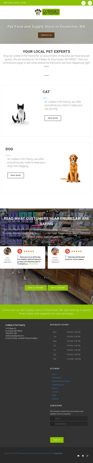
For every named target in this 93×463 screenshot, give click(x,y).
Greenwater (82, 229)
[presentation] (63, 430)
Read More (53, 118)
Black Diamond (81, 233)
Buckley (7, 233)
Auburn (48, 236)
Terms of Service (37, 453)
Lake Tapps (34, 233)
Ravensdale (64, 233)
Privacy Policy (24, 453)
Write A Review (58, 287)
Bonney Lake (19, 233)
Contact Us (46, 35)
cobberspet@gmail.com (14, 335)
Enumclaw (68, 229)
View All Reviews (36, 287)
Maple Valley (35, 236)
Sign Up (56, 439)
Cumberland (49, 233)
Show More (33, 263)
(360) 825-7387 (11, 333)
